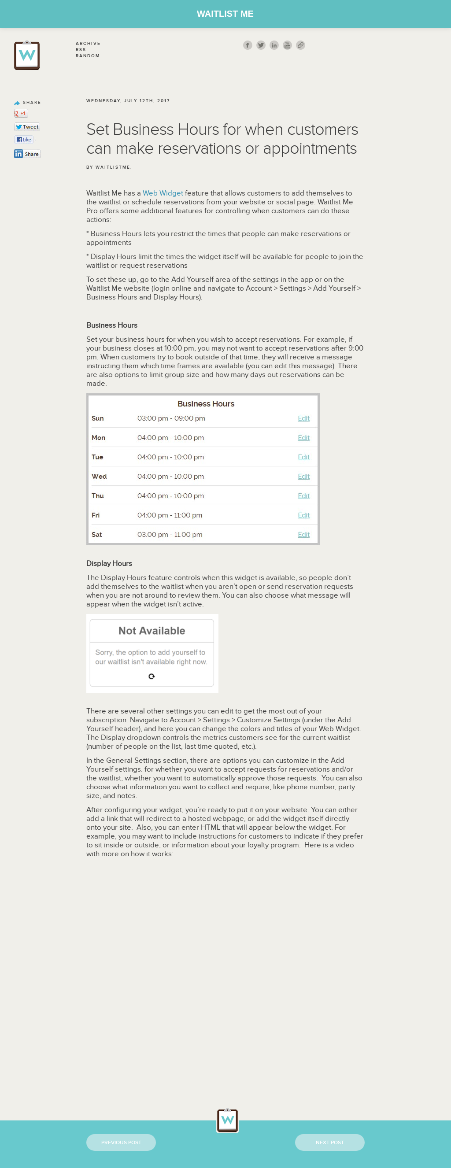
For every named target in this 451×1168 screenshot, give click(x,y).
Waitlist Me (225, 13)
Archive (88, 43)
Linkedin (274, 45)
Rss (81, 49)
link (300, 45)
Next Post (330, 1142)
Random (88, 56)
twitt (261, 45)
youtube (287, 45)
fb (247, 45)
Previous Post (121, 1142)
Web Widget (163, 193)
